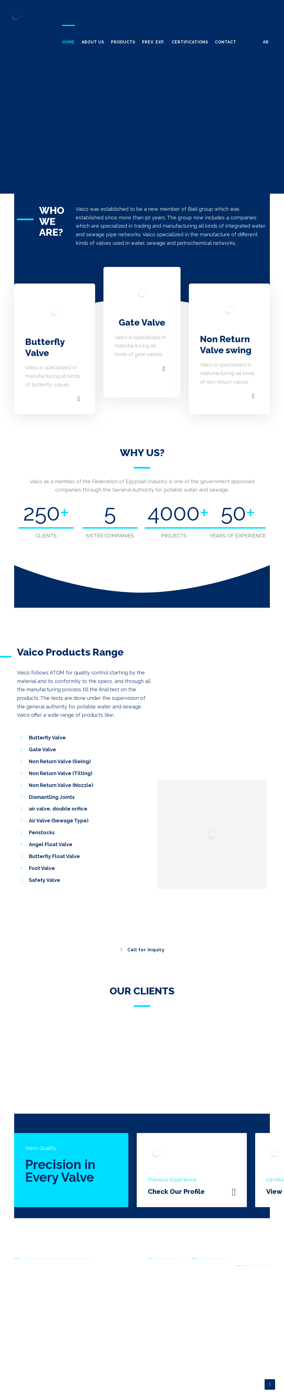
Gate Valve (160, 1296)
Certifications (207, 1313)
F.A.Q (244, 1303)
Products (203, 1296)
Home (200, 1279)
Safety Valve (162, 1365)
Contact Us (205, 1322)
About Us (203, 1288)
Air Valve (158, 1339)
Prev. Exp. (203, 1305)
